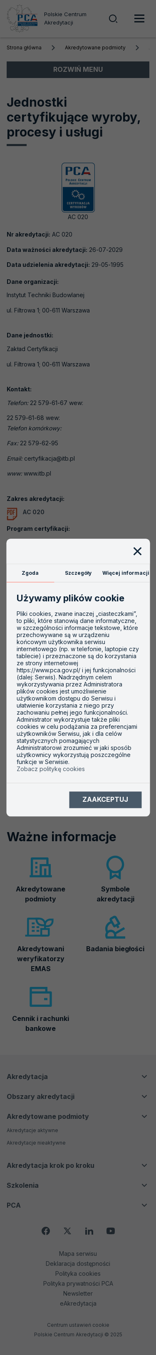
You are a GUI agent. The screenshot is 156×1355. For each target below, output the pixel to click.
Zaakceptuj (105, 800)
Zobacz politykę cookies (51, 768)
